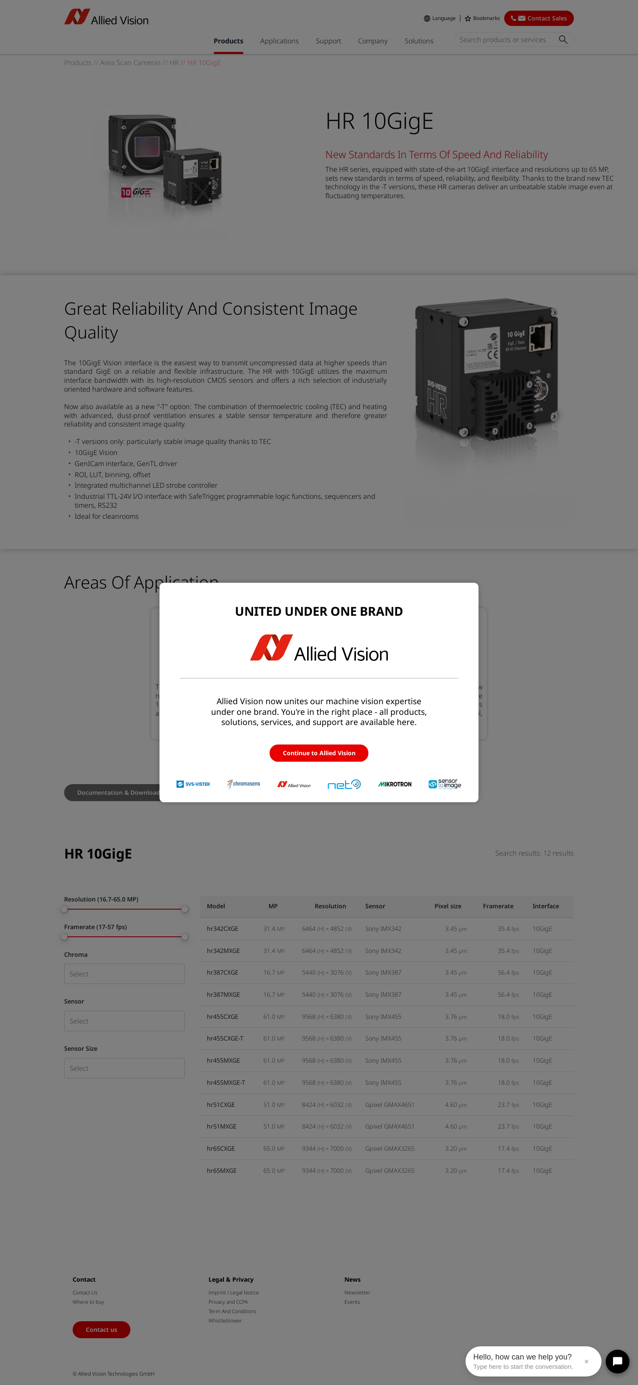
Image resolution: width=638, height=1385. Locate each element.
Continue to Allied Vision (319, 753)
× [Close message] (586, 1361)
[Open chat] (618, 1362)
